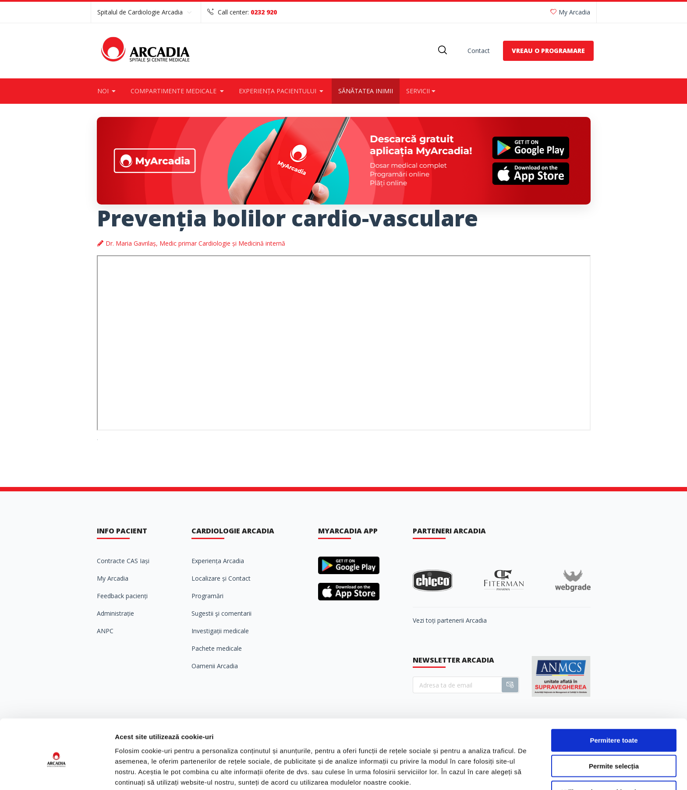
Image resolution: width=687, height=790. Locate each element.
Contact (478, 50)
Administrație (115, 613)
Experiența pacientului (282, 91)
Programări (207, 596)
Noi (107, 91)
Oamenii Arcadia (214, 666)
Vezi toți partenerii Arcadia (450, 620)
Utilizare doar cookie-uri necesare (613, 754)
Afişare (438, 772)
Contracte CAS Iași (123, 561)
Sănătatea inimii (365, 91)
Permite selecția (614, 728)
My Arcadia (570, 12)
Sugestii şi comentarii (221, 613)
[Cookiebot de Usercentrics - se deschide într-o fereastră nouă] (56, 772)
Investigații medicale (220, 631)
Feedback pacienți (122, 596)
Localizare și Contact (221, 578)
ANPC (105, 631)
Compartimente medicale (178, 91)
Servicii (421, 91)
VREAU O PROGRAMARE (548, 50)
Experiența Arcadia (217, 561)
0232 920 (264, 12)
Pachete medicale (216, 648)
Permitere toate (613, 702)
